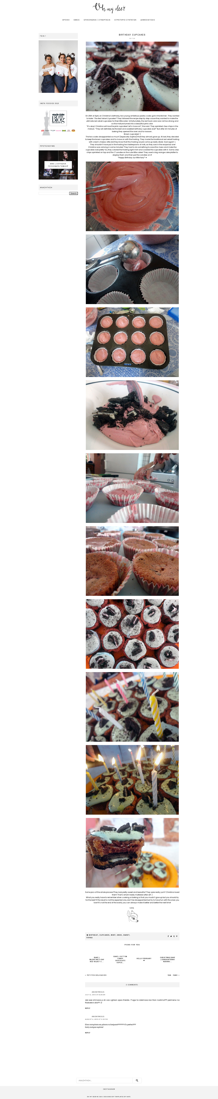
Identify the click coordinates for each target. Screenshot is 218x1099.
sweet (126, 935)
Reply (87, 1008)
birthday (93, 935)
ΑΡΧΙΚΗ (66, 20)
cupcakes (104, 935)
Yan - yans (173, 975)
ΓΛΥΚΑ (90, 938)
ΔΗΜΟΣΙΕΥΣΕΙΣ (148, 20)
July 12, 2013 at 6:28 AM (95, 995)
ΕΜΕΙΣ (77, 20)
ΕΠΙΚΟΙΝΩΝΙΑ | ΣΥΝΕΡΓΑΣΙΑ (97, 20)
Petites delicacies (96, 975)
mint (113, 935)
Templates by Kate (123, 1097)
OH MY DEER (92, 1097)
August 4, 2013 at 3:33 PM (96, 1019)
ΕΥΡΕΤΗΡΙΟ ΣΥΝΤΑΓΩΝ (126, 20)
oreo (119, 935)
